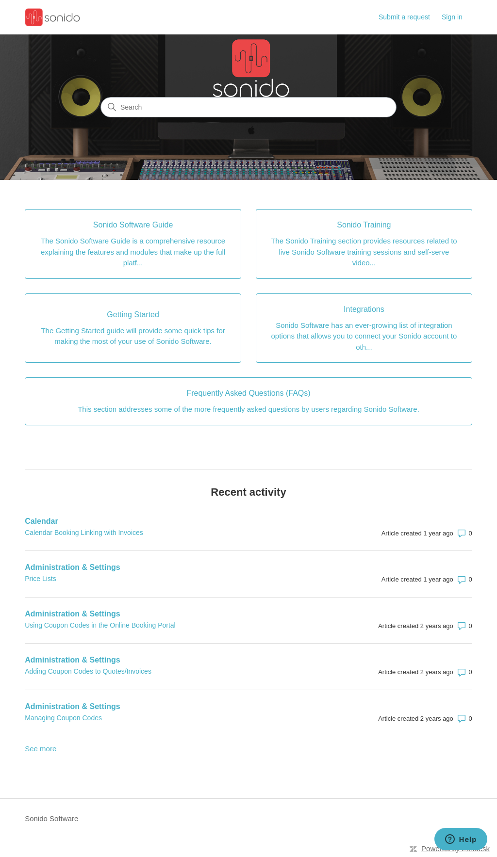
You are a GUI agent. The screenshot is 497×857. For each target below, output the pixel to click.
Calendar (41, 521)
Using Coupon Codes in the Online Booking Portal (100, 625)
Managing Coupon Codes (63, 718)
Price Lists (40, 578)
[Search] (248, 107)
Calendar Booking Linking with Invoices (84, 532)
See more (40, 748)
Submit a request (404, 17)
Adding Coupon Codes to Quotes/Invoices (88, 671)
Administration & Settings (72, 567)
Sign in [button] (452, 17)
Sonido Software (51, 818)
